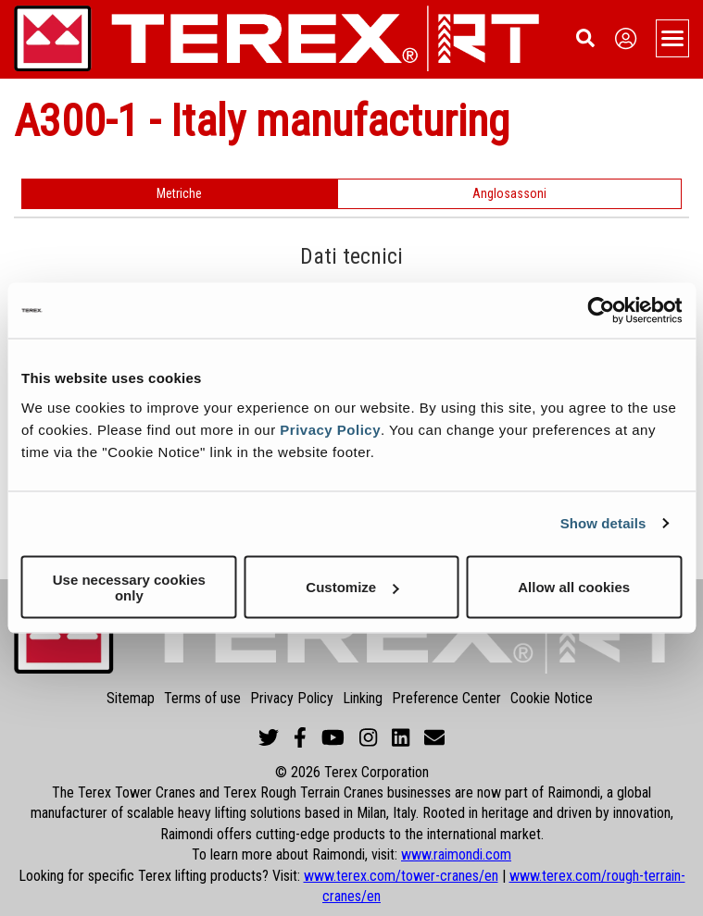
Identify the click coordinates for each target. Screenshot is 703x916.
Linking (363, 698)
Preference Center (446, 698)
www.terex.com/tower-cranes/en (401, 876)
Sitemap (131, 698)
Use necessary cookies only (129, 586)
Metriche (179, 193)
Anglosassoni (509, 193)
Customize (352, 587)
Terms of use (202, 698)
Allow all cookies (574, 587)
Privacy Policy (330, 429)
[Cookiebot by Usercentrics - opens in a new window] (601, 311)
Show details (603, 523)
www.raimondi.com (456, 854)
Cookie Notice (551, 698)
